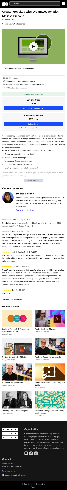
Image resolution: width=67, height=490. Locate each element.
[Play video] (33, 46)
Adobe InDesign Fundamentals (48, 357)
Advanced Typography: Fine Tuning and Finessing (49, 411)
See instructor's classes (25, 210)
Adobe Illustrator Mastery (45, 329)
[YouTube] (26, 453)
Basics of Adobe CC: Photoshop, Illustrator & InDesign (15, 330)
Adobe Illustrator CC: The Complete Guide (50, 383)
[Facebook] (31, 453)
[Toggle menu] (63, 3)
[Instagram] (36, 453)
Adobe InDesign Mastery (12, 382)
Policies (33, 487)
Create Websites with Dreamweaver (19, 68)
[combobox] (35, 3)
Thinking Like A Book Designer (15, 410)
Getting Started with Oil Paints (14, 357)
